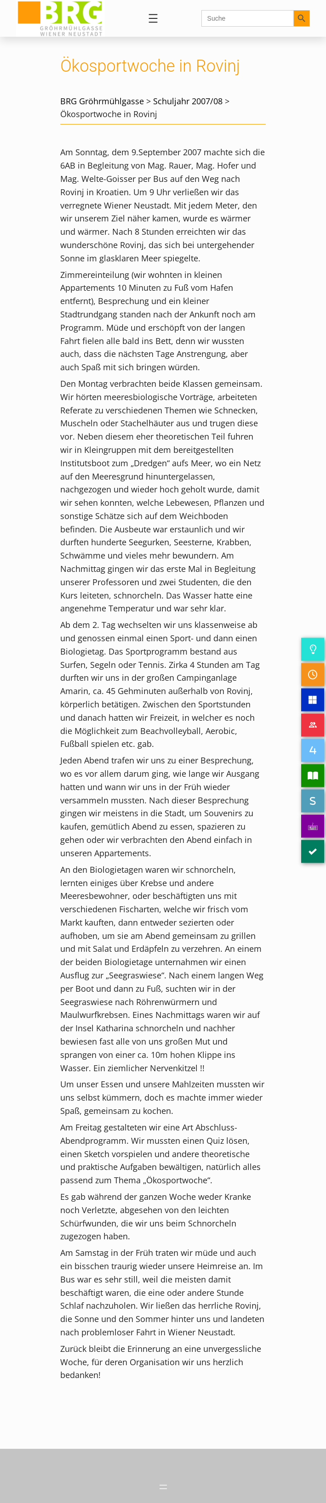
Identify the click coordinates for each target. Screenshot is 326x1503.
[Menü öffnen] (153, 18)
